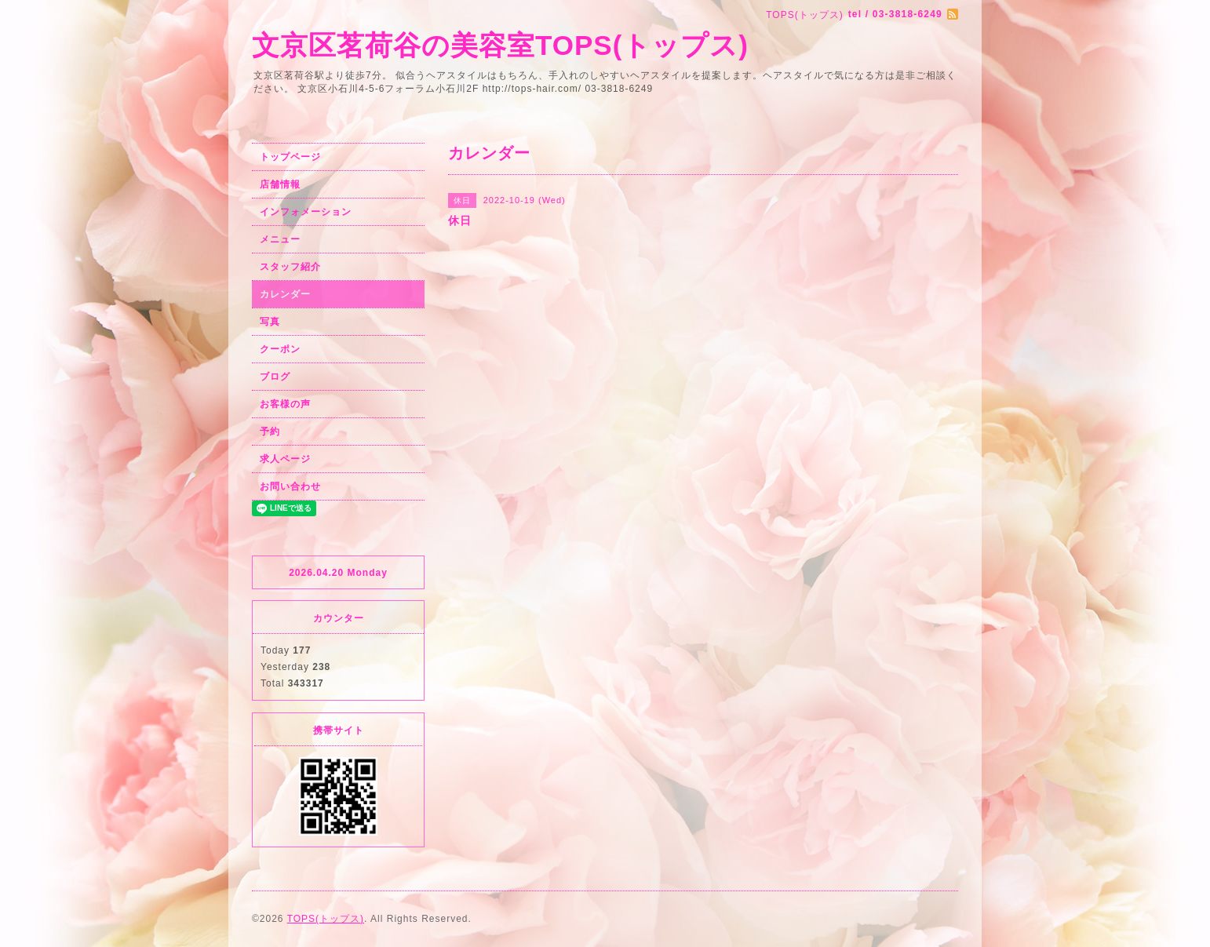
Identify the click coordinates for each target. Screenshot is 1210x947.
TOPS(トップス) (325, 918)
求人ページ (285, 458)
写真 (270, 321)
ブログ (275, 376)
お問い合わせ (290, 486)
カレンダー (285, 294)
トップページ (290, 156)
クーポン (280, 349)
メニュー (280, 239)
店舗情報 (280, 184)
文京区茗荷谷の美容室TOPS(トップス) (500, 45)
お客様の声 (285, 404)
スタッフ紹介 (290, 266)
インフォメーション (306, 211)
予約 (270, 431)
